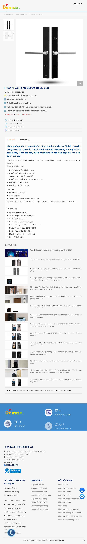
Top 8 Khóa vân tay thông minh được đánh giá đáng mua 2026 (55, 259)
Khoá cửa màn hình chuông (15, 512)
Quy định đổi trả (13, 130)
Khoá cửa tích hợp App (13, 508)
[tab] (11, 140)
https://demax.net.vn (15, 460)
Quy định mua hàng (39, 499)
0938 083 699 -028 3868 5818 (18, 454)
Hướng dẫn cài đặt (13, 120)
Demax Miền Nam (11, 495)
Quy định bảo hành (14, 123)
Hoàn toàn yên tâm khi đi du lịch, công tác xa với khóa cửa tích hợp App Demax (56, 316)
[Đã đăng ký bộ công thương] (12, 471)
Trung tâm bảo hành (14, 127)
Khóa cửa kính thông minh (68, 509)
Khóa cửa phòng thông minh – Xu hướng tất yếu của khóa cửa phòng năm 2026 (56, 297)
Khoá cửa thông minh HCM (14, 505)
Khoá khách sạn (64, 502)
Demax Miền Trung (11, 492)
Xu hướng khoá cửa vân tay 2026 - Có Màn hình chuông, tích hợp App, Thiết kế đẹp (56, 343)
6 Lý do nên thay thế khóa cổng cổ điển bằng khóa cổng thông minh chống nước (56, 306)
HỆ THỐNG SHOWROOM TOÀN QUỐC (14, 482)
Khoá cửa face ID (10, 519)
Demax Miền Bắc (10, 488)
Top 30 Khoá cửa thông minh (15, 500)
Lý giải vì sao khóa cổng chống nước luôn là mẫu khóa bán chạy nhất (56, 362)
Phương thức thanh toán (41, 495)
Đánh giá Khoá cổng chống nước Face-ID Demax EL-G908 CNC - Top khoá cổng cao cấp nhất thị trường (56, 279)
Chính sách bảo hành (39, 502)
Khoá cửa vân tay (65, 492)
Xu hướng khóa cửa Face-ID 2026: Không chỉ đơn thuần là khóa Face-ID (56, 334)
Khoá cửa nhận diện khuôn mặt (70, 499)
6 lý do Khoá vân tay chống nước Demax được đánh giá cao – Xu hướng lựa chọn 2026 (56, 353)
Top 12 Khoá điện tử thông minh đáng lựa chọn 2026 (51, 250)
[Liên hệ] (82, 490)
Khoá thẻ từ (63, 485)
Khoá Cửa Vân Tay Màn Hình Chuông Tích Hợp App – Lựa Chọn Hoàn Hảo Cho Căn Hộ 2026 (56, 288)
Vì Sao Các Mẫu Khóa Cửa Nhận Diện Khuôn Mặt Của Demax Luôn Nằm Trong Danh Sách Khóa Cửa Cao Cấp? (56, 371)
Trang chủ (8, 14)
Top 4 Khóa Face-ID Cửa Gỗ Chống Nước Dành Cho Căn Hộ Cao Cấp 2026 (56, 380)
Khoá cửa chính (64, 495)
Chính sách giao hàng (39, 506)
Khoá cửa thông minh (67, 488)
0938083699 (25, 115)
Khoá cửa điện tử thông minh (70, 516)
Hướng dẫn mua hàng (39, 509)
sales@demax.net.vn (15, 457)
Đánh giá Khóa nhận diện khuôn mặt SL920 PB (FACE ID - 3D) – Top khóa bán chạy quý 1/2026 (56, 325)
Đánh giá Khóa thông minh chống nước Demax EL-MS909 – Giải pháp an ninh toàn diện (56, 269)
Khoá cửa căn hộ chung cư (14, 516)
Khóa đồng (62, 506)
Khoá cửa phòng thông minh (69, 513)
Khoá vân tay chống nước (68, 520)
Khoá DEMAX (11, 465)
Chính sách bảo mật (39, 492)
